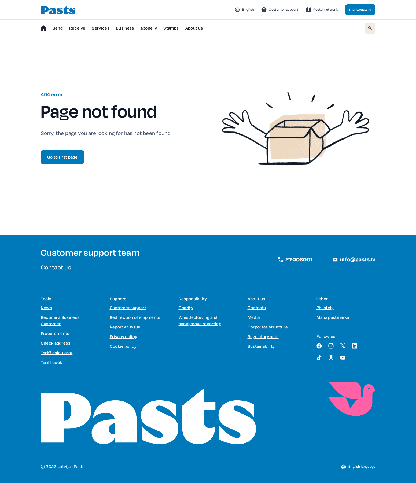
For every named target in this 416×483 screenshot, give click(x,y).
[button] (244, 9)
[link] (279, 9)
